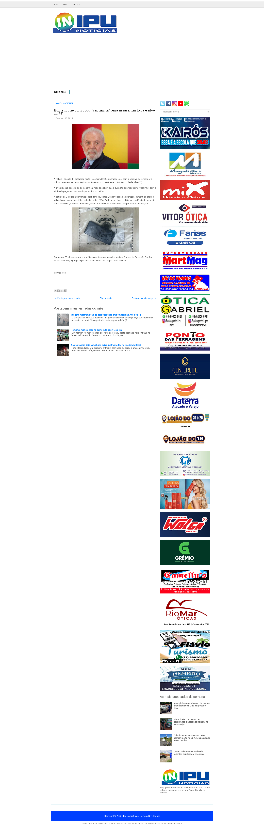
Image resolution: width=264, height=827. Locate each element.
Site (65, 4)
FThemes (95, 823)
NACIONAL (68, 103)
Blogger (156, 816)
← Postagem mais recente (67, 298)
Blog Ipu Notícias (130, 816)
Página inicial (60, 91)
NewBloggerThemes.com (170, 823)
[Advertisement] (132, 62)
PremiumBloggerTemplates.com (143, 823)
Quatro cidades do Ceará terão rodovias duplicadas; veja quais (189, 752)
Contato (76, 4)
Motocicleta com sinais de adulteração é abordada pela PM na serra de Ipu (191, 722)
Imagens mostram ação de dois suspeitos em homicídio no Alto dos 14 (106, 315)
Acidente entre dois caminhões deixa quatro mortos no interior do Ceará (106, 345)
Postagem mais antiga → (144, 298)
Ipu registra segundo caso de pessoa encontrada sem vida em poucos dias (192, 705)
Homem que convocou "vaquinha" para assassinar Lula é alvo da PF (104, 111)
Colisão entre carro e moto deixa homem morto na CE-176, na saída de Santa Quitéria (192, 738)
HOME (58, 103)
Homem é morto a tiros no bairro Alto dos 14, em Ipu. (96, 330)
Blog (56, 4)
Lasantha (122, 823)
